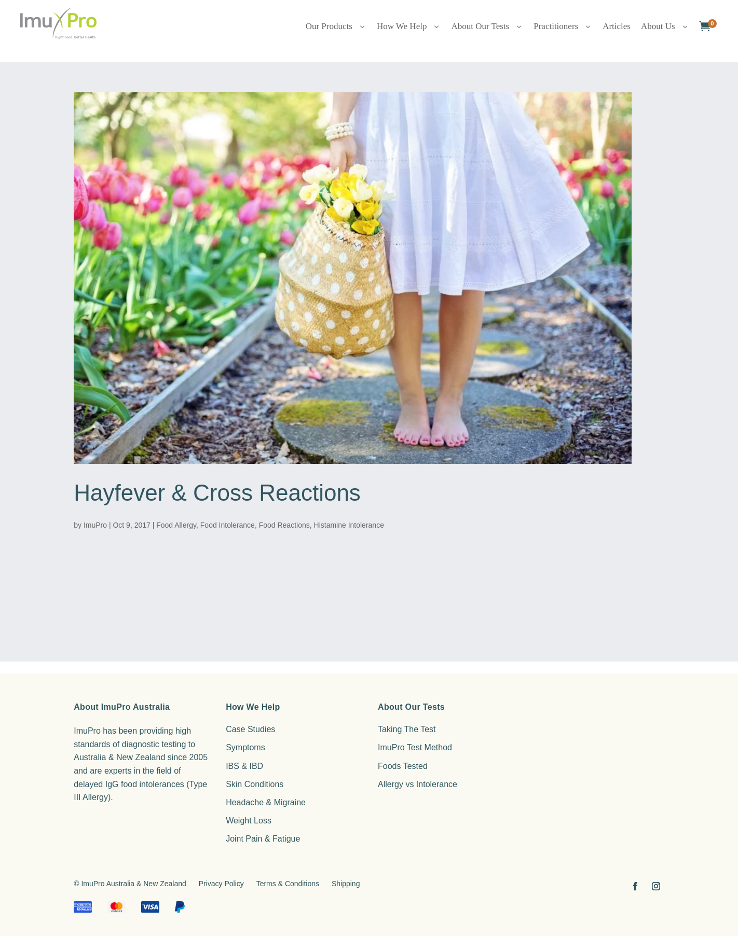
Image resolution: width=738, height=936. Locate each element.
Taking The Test (406, 729)
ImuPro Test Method (415, 747)
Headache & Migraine (266, 802)
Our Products (336, 26)
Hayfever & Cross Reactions (217, 492)
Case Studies (250, 729)
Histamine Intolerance (349, 525)
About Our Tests (487, 26)
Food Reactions (284, 525)
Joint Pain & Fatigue (263, 838)
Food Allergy (176, 525)
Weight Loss (248, 820)
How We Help (409, 26)
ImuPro (95, 525)
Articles (617, 26)
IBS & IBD (244, 766)
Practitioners (563, 26)
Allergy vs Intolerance (417, 784)
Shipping (346, 883)
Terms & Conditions (287, 883)
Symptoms (245, 747)
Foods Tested (403, 766)
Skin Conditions (254, 784)
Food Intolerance (227, 525)
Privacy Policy (221, 883)
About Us (665, 26)
